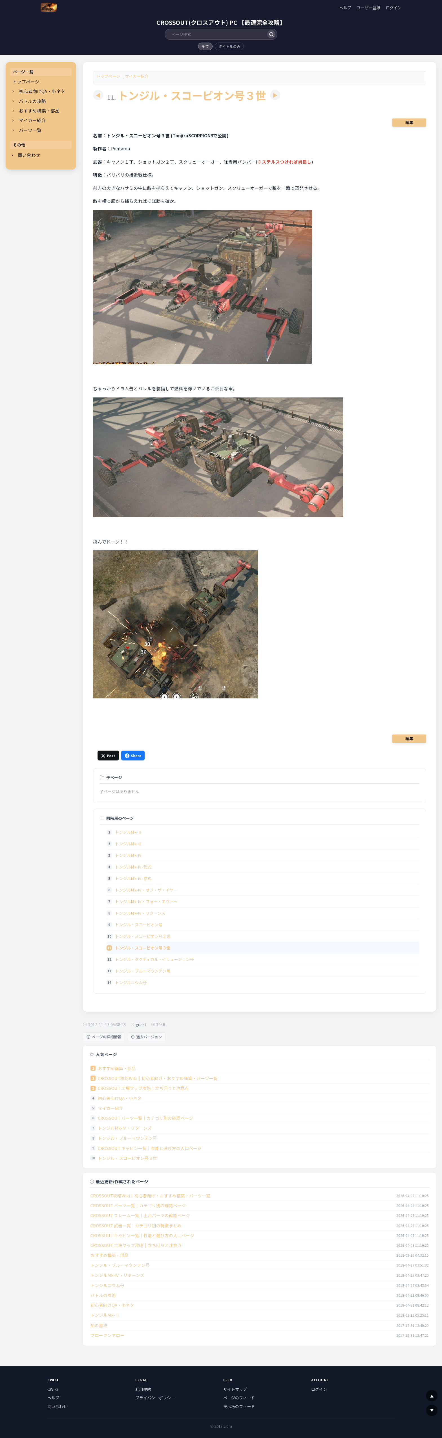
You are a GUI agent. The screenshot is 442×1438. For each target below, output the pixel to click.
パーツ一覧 (30, 130)
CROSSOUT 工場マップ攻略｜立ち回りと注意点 (143, 1088)
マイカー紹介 (32, 120)
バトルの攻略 (32, 101)
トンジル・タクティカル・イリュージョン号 (154, 959)
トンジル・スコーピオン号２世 (142, 936)
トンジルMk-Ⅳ (128, 855)
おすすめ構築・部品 (39, 110)
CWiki (52, 1389)
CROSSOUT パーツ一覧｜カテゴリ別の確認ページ (145, 1118)
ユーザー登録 (368, 7)
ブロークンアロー (107, 1335)
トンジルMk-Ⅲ (128, 843)
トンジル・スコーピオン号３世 (127, 1158)
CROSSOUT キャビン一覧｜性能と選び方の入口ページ (150, 1148)
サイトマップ (235, 1389)
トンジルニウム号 (131, 982)
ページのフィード (239, 1397)
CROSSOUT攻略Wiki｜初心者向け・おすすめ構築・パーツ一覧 (158, 1078)
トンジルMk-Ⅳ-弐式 (133, 867)
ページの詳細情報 (104, 1036)
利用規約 (143, 1389)
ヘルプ (345, 7)
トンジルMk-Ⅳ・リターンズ (140, 913)
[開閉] (13, 91)
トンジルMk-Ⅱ (128, 832)
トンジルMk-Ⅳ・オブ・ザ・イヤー (146, 890)
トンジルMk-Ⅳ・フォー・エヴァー (146, 901)
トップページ (25, 81)
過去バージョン (146, 1036)
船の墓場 (98, 1325)
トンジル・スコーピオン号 (138, 924)
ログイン (393, 7)
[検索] (271, 34)
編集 (409, 122)
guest (141, 1024)
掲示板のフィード (239, 1406)
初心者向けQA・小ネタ (42, 91)
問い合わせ (29, 155)
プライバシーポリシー (155, 1397)
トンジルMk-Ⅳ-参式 (133, 878)
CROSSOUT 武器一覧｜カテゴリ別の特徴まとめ (136, 1225)
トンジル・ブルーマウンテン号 (142, 971)
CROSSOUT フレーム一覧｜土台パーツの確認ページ (140, 1215)
